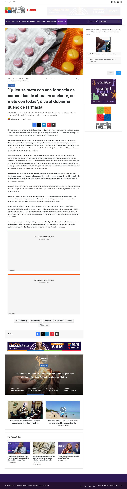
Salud (70, 321)
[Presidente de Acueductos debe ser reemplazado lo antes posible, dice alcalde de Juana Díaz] (19, 448)
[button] (103, 44)
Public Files (118, 485)
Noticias (15, 21)
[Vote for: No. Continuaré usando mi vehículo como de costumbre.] (104, 60)
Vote (118, 73)
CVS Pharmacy (21, 321)
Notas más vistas (28, 21)
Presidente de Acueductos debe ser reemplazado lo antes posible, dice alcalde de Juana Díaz (18, 458)
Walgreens (44, 325)
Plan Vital (59, 321)
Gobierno (22, 79)
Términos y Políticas (108, 485)
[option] (44, 375)
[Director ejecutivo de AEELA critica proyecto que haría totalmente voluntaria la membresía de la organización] (44, 448)
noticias (48, 321)
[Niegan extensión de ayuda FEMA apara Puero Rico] (69, 448)
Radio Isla (51, 21)
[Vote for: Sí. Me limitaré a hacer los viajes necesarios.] (104, 46)
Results (111, 73)
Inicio (8, 21)
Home (10, 79)
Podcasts (40, 21)
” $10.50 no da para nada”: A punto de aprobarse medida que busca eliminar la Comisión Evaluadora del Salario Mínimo (44, 377)
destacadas (36, 321)
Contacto (62, 21)
